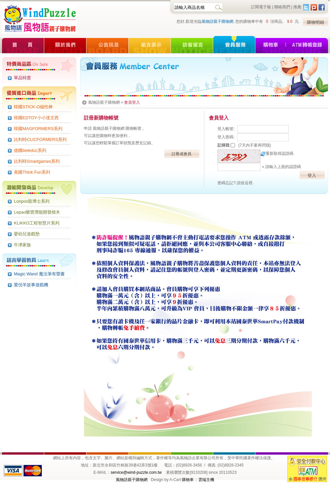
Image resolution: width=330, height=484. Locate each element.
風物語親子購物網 (217, 21)
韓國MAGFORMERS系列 (38, 128)
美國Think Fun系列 (32, 172)
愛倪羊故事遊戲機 (31, 284)
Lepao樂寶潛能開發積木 (37, 212)
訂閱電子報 (261, 7)
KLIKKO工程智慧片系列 (36, 223)
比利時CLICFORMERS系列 (40, 139)
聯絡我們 (282, 7)
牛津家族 (22, 244)
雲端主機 (206, 479)
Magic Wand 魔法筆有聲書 (39, 273)
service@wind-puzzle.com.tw (136, 472)
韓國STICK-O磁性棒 (33, 106)
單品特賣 (22, 77)
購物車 (188, 479)
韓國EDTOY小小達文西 (36, 117)
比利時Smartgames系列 (37, 161)
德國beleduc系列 (30, 150)
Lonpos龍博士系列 (32, 201)
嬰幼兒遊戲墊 (27, 233)
